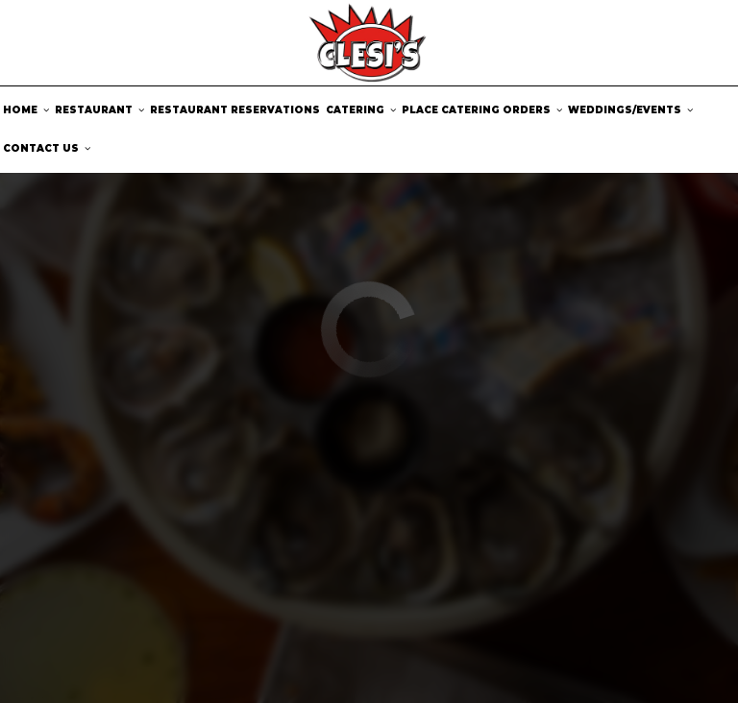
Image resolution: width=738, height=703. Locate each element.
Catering (361, 110)
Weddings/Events (630, 110)
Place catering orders (482, 110)
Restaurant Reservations (235, 110)
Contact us (46, 148)
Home (26, 110)
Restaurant (99, 110)
